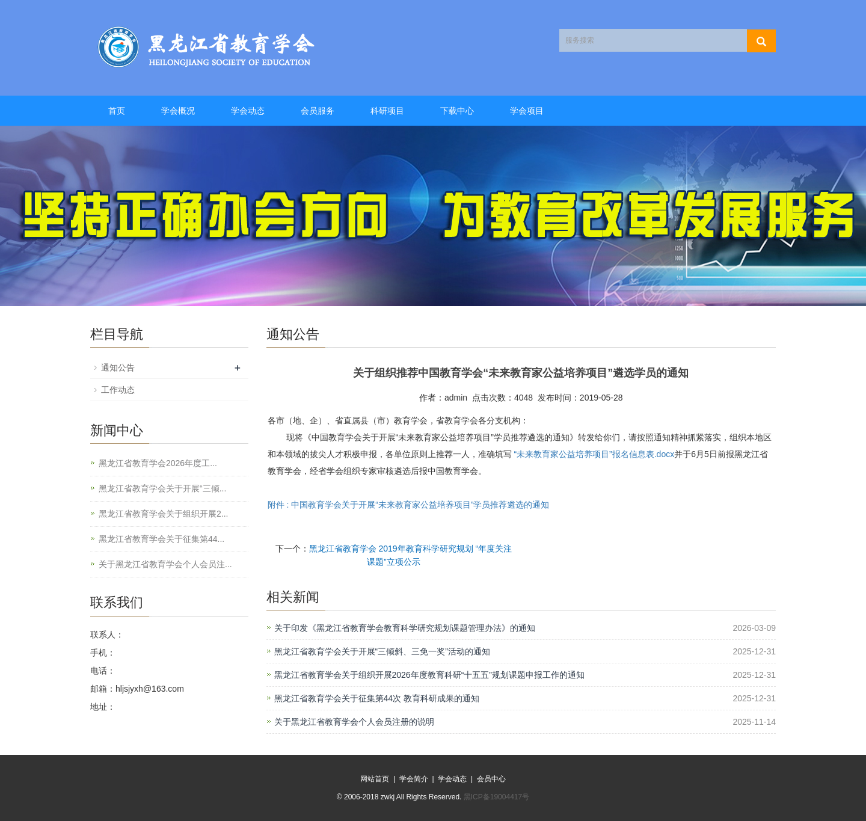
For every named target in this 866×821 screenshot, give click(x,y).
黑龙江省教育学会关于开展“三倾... (162, 488)
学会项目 (527, 110)
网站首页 (374, 779)
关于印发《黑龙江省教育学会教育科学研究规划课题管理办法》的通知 (404, 628)
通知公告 (118, 367)
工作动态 (118, 390)
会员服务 (317, 110)
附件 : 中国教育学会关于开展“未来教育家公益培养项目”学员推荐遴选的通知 (409, 504)
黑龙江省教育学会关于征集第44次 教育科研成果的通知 (376, 698)
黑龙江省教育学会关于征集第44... (161, 539)
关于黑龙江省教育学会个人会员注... (165, 564)
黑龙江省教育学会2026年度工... (158, 463)
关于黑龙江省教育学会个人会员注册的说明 (354, 722)
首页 (116, 110)
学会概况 (178, 110)
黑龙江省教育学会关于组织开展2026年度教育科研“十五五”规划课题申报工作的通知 (429, 675)
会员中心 (491, 779)
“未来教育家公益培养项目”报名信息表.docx (594, 454)
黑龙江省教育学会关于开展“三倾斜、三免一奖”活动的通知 (382, 651)
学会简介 (413, 779)
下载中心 (457, 110)
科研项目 (387, 110)
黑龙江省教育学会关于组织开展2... (163, 513)
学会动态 (248, 110)
